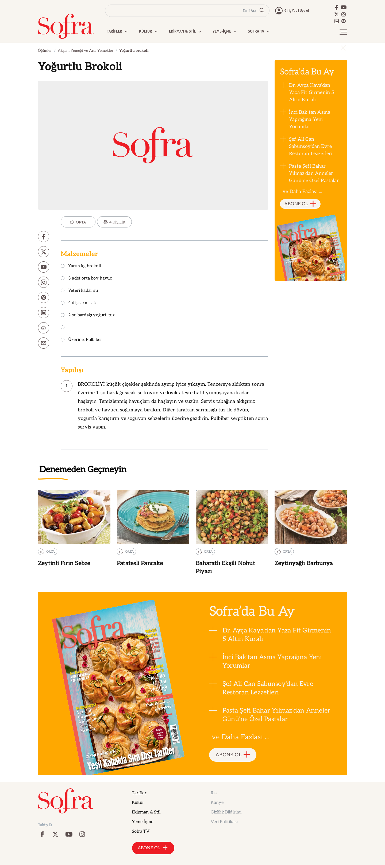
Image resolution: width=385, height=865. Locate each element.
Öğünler (45, 50)
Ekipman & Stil (146, 812)
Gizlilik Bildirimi (226, 812)
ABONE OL (300, 204)
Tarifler (139, 793)
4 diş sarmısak (78, 303)
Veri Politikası (224, 821)
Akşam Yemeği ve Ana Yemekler (85, 50)
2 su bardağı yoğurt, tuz (88, 315)
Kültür (138, 802)
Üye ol (304, 10)
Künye (217, 802)
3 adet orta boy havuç (86, 278)
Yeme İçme (142, 821)
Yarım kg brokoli (81, 266)
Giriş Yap (290, 10)
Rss (214, 793)
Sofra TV (140, 831)
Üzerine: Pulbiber (81, 340)
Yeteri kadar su (79, 291)
